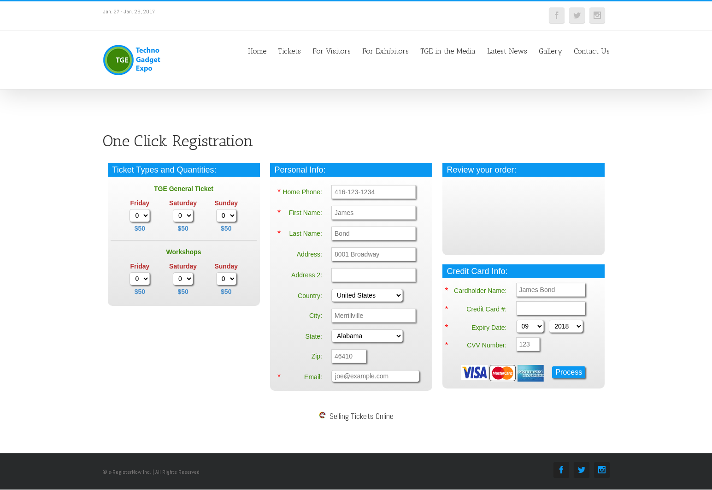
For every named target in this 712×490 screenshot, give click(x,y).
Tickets (289, 51)
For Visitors (331, 51)
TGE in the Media (448, 51)
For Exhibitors (385, 51)
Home (257, 51)
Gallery (550, 51)
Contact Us (592, 51)
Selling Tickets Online (356, 416)
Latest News (507, 51)
